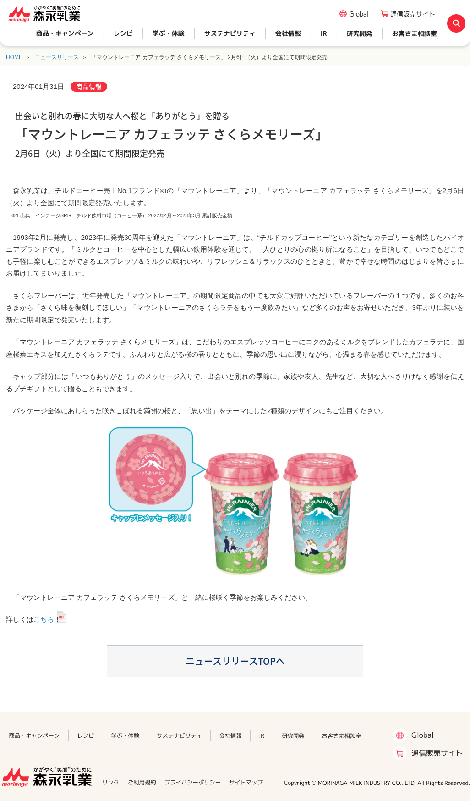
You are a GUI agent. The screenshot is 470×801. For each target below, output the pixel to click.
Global (359, 14)
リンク (110, 782)
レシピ (123, 33)
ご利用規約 (142, 782)
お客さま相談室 (414, 33)
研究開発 (359, 33)
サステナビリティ (230, 33)
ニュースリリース (57, 57)
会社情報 (288, 33)
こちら (43, 619)
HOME (14, 57)
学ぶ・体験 (169, 33)
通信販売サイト (412, 14)
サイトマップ (246, 782)
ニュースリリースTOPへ (235, 661)
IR (324, 33)
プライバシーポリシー (192, 782)
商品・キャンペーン (65, 33)
